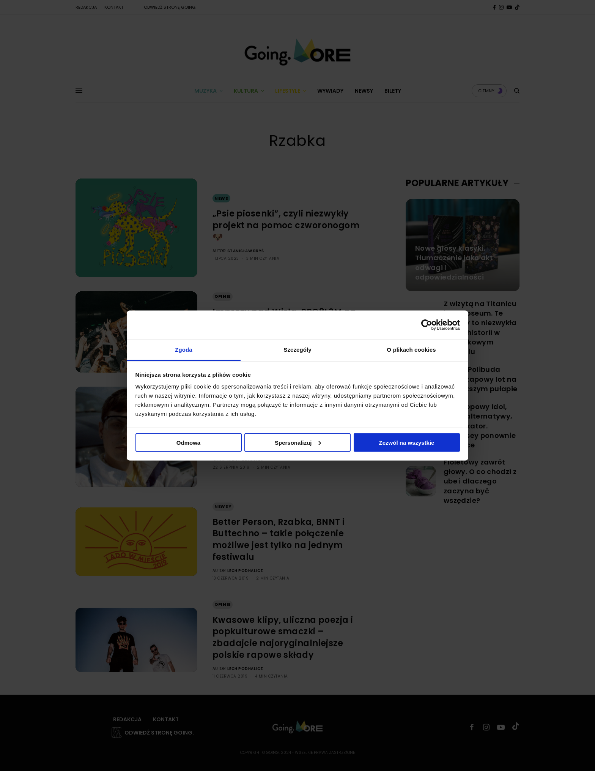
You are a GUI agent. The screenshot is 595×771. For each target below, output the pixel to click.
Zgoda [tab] (183, 349)
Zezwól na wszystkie (406, 442)
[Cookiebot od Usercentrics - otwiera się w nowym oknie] (427, 324)
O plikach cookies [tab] (411, 349)
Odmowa (188, 442)
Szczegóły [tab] (297, 349)
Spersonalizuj (298, 442)
